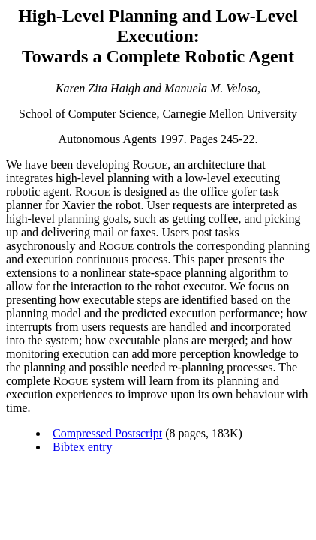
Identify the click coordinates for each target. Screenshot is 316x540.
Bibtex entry (83, 446)
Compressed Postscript (107, 433)
